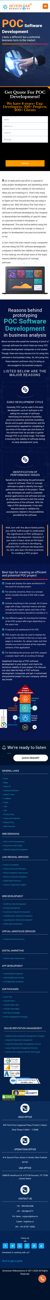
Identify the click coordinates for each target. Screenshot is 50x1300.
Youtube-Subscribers (10, 1009)
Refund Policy (8, 822)
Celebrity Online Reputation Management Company (24, 1036)
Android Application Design (13, 977)
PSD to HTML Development (13, 841)
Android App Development (12, 973)
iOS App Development (11, 908)
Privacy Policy (8, 814)
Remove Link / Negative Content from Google (22, 1052)
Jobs (4, 806)
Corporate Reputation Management (18, 1040)
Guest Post (7, 997)
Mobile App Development (12, 924)
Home (5, 778)
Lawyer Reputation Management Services (21, 1048)
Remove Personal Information (14, 869)
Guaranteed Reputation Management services (22, 1044)
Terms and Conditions (11, 818)
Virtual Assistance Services (13, 939)
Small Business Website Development (17, 916)
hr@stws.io (29, 1221)
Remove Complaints (10, 865)
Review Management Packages (15, 1017)
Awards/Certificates (10, 790)
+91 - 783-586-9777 (25, 1211)
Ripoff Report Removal (11, 880)
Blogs (5, 782)
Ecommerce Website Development (16, 912)
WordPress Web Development (14, 904)
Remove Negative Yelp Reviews (15, 873)
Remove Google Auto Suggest (14, 884)
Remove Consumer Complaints (14, 877)
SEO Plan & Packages (11, 1013)
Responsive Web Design (12, 845)
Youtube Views (8, 1001)
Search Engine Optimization (13, 958)
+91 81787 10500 (27, 1226)
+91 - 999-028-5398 (25, 1206)
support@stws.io (30, 1216)
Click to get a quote (12, 1260)
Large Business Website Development (17, 920)
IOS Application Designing (12, 981)
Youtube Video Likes (10, 1005)
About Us (6, 786)
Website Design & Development (15, 849)
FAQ (4, 810)
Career (5, 802)
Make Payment (8, 826)
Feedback (6, 798)
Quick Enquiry (30, 758)
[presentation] (22, 151)
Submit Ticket (8, 794)
